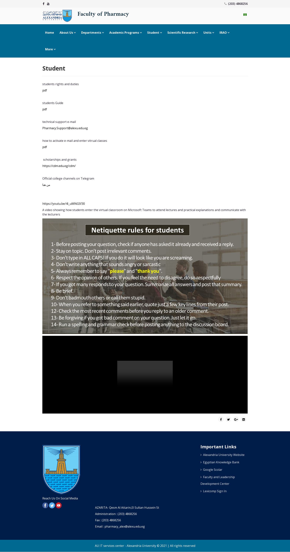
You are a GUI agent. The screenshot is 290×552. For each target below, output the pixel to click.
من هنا (46, 185)
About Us (66, 33)
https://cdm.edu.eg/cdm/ (59, 166)
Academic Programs (124, 33)
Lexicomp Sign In (215, 491)
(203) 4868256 (238, 4)
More (49, 49)
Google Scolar (212, 470)
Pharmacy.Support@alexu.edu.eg (65, 128)
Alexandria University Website (224, 455)
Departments (91, 33)
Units (207, 33)
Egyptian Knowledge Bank (221, 462)
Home (49, 33)
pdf (44, 90)
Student (153, 33)
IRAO (223, 33)
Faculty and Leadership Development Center (217, 480)
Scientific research (181, 33)
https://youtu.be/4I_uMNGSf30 (63, 204)
